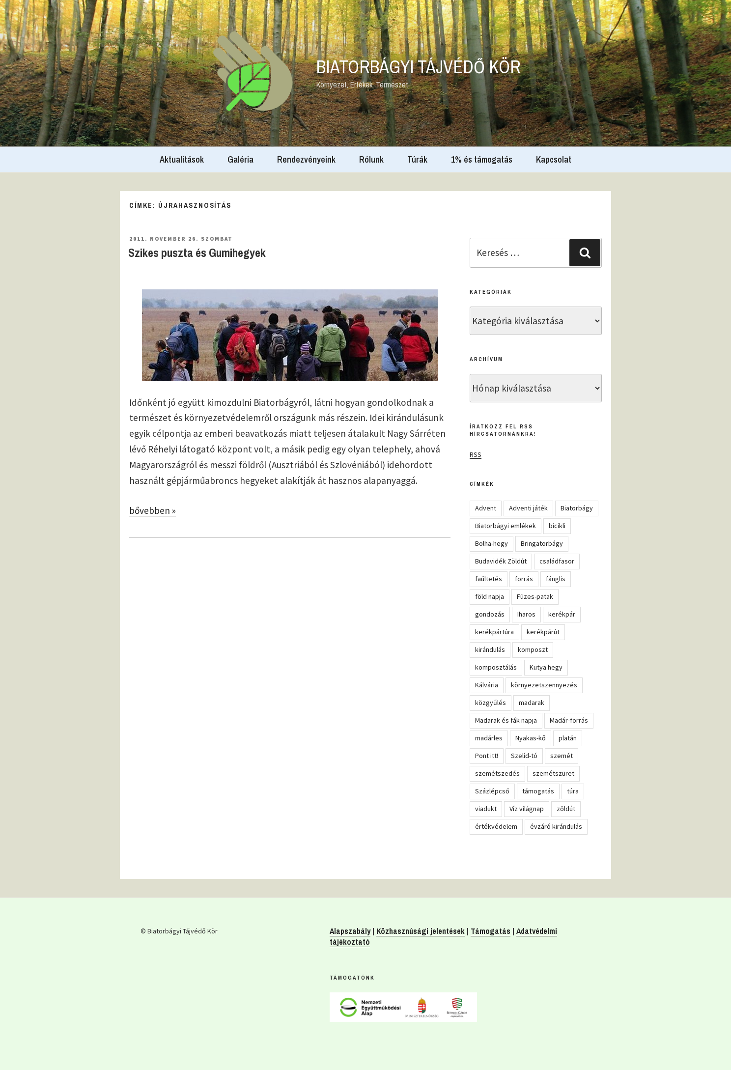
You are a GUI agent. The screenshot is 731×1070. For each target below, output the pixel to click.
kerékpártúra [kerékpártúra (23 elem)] (494, 631)
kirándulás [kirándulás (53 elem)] (490, 649)
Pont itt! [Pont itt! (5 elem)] (486, 755)
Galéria (240, 159)
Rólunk (371, 159)
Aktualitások (182, 159)
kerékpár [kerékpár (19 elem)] (561, 614)
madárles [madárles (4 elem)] (489, 737)
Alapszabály (350, 931)
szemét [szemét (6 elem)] (561, 755)
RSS (475, 454)
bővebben (152, 510)
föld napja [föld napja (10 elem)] (489, 596)
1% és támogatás (481, 159)
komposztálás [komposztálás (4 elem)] (496, 667)
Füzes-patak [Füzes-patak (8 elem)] (535, 596)
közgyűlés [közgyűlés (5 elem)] (490, 702)
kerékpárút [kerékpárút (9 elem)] (543, 631)
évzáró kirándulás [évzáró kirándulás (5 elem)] (556, 826)
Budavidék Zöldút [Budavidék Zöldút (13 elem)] (501, 561)
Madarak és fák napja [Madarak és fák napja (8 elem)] (506, 720)
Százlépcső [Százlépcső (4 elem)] (492, 791)
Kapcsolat (553, 159)
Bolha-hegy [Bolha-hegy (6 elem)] (491, 543)
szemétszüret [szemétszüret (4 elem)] (553, 773)
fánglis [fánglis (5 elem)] (555, 578)
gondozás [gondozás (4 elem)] (490, 614)
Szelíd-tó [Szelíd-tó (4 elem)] (524, 755)
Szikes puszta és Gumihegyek (197, 252)
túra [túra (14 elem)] (573, 791)
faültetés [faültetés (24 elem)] (488, 578)
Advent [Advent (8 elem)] (485, 508)
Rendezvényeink (306, 159)
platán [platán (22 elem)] (568, 737)
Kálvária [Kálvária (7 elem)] (486, 684)
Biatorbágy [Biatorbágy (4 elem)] (577, 508)
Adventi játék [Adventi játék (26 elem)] (528, 508)
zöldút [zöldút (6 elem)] (566, 808)
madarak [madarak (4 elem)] (531, 702)
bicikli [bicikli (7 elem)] (557, 525)
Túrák (417, 159)
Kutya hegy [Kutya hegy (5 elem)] (546, 667)
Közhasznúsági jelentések (420, 931)
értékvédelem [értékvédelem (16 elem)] (496, 826)
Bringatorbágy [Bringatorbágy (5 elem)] (542, 543)
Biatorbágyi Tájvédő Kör (418, 67)
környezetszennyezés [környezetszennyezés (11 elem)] (544, 684)
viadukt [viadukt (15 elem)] (486, 808)
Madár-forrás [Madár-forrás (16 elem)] (569, 720)
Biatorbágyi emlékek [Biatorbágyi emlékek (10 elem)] (505, 525)
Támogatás (490, 931)
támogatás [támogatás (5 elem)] (538, 791)
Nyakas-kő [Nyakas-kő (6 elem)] (530, 737)
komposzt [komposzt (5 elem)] (533, 649)
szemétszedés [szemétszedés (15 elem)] (497, 773)
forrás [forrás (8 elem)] (524, 578)
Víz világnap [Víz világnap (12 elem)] (526, 808)
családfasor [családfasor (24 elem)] (556, 561)
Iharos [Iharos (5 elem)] (526, 614)
